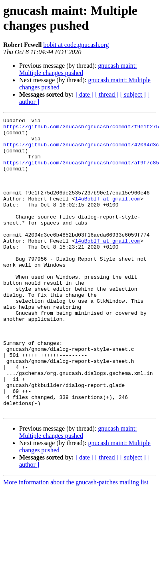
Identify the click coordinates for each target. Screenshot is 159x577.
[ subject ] (133, 94)
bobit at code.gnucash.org (76, 44)
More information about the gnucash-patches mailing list (75, 541)
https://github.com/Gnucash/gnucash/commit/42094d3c (81, 150)
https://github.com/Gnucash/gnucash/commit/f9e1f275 (81, 128)
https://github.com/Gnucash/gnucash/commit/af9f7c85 (81, 172)
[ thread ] (107, 94)
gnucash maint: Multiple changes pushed (78, 69)
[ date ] (84, 94)
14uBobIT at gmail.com (107, 215)
